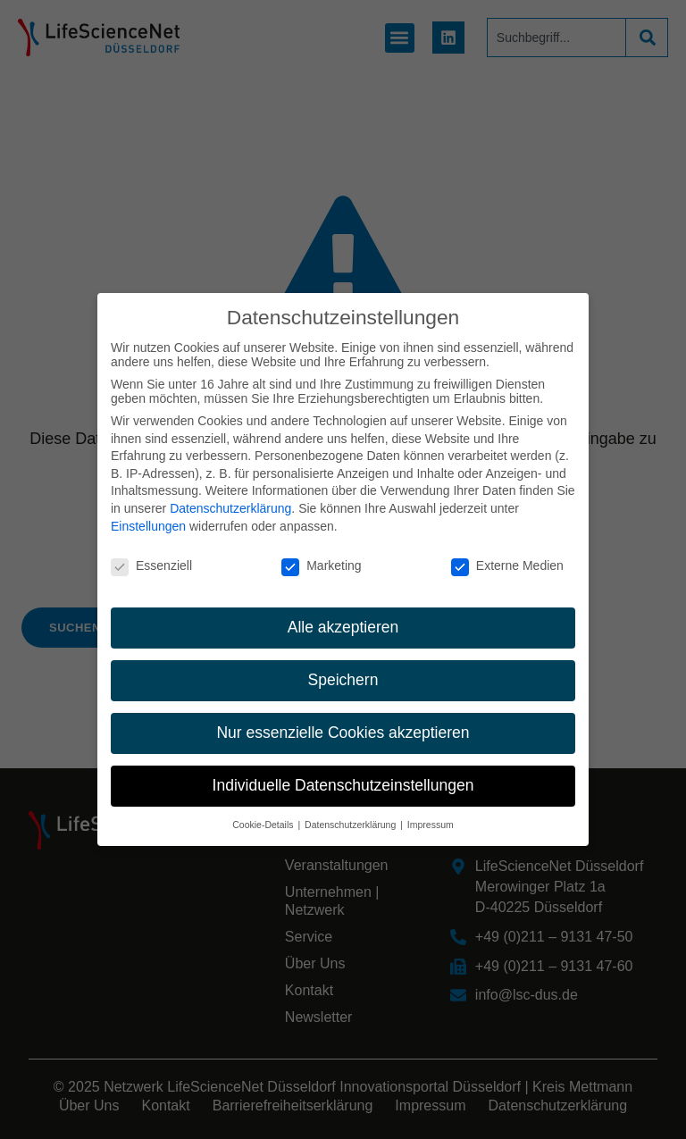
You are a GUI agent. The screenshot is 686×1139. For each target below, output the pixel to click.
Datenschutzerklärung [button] (351, 817)
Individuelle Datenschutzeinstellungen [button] (343, 778)
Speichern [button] (343, 673)
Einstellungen (148, 518)
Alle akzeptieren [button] (343, 620)
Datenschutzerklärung (230, 501)
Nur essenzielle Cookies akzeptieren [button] (342, 725)
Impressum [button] (430, 817)
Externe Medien (507, 558)
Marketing (321, 558)
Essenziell (151, 558)
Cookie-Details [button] (264, 817)
